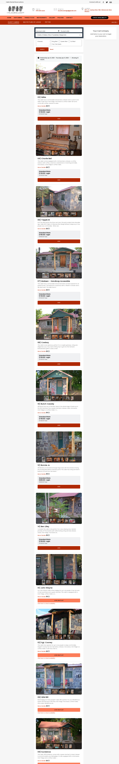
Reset (51, 49)
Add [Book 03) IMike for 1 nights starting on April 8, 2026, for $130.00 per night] (59, 118)
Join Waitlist (59, 600)
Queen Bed (64, 41)
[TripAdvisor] (111, 2)
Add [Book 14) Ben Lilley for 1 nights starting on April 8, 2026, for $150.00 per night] (59, 548)
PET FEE (48, 22)
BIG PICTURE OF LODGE (32, 22)
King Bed (55, 41)
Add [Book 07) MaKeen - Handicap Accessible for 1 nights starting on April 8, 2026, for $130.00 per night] (59, 302)
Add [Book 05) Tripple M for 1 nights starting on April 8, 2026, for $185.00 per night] (59, 241)
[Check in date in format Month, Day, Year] (47, 30)
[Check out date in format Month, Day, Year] (71, 30)
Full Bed (72, 41)
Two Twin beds (56, 44)
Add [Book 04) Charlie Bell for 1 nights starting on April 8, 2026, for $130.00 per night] (59, 180)
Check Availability (100, 17)
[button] (59, 35)
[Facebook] (104, 2)
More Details (44, 106)
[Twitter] (107, 2)
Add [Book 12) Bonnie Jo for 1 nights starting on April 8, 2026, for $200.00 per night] (59, 486)
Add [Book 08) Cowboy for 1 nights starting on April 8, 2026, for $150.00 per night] (59, 364)
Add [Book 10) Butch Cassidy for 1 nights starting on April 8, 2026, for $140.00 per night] (59, 425)
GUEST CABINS (13, 22)
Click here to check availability (46, 603)
